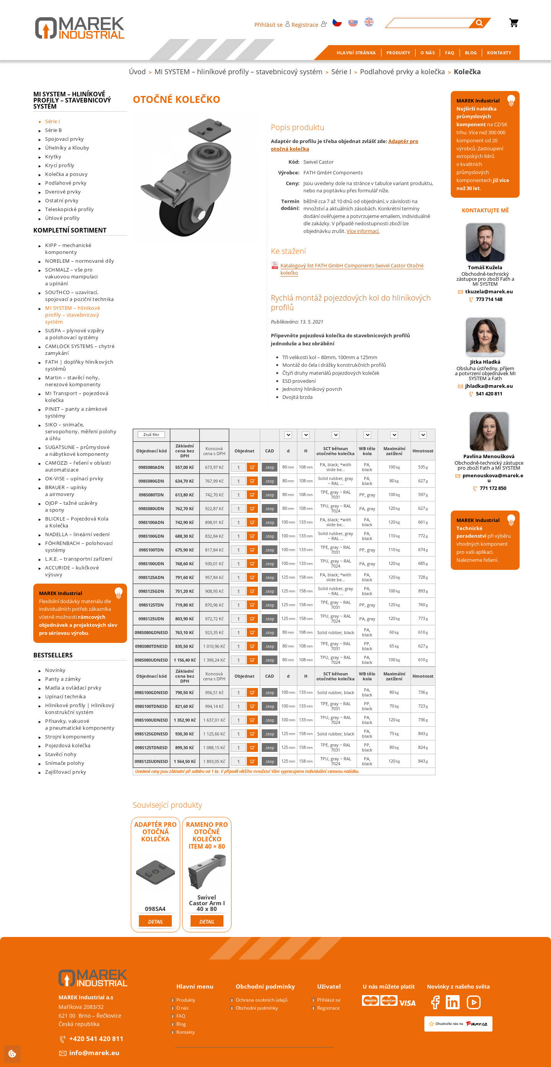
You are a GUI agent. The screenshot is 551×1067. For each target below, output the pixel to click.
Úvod (137, 71)
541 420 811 (489, 393)
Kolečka (467, 71)
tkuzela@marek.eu (489, 291)
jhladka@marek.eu (489, 385)
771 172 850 (493, 488)
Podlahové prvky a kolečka (402, 71)
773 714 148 (489, 299)
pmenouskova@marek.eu (493, 478)
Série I (341, 71)
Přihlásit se (272, 24)
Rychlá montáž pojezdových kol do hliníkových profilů (351, 302)
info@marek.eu (94, 1052)
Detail (155, 921)
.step (269, 467)
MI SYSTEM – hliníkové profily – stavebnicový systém (239, 71)
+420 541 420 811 (96, 1038)
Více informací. (363, 231)
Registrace (309, 24)
